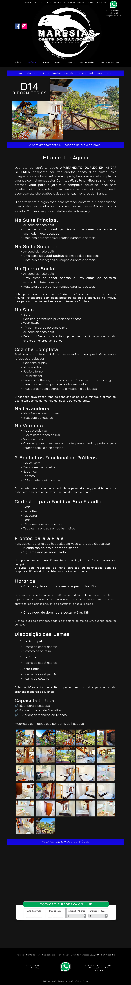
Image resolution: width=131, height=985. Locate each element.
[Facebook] (17, 26)
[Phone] (113, 4)
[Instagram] (24, 26)
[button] (25, 737)
